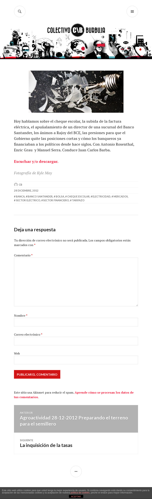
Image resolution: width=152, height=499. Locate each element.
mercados (121, 196)
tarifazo (78, 200)
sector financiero (56, 200)
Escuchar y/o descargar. (36, 161)
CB (20, 184)
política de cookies (80, 492)
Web (17, 353)
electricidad (101, 196)
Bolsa (60, 196)
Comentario (23, 255)
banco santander (40, 196)
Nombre (20, 315)
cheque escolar (78, 196)
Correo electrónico (28, 334)
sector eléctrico (28, 200)
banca (20, 196)
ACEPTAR (76, 496)
